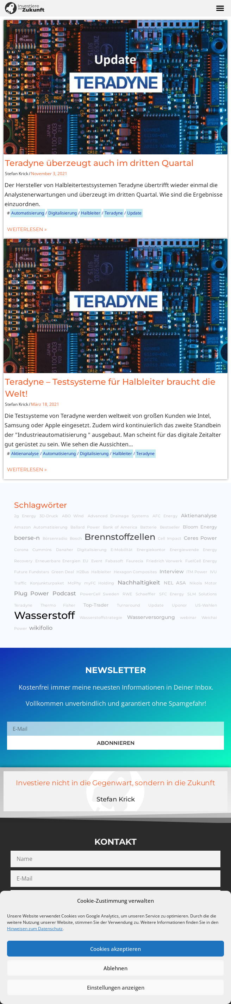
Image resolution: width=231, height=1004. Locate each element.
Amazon (22, 527)
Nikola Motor (203, 583)
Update (134, 213)
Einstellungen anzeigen (115, 987)
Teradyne (114, 213)
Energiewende (184, 550)
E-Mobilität (122, 550)
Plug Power (31, 593)
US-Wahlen (206, 605)
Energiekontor (151, 550)
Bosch (76, 538)
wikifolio (40, 627)
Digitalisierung (62, 213)
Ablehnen (115, 968)
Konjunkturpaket (47, 583)
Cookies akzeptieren (115, 948)
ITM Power (197, 572)
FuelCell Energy (201, 561)
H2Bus (82, 572)
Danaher (64, 550)
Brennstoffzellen (120, 537)
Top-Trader (95, 605)
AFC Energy (164, 516)
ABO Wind (73, 516)
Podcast (64, 593)
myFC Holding (99, 583)
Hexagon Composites (135, 572)
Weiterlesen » (27, 229)
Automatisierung (27, 213)
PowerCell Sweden (99, 594)
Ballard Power (85, 527)
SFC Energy (171, 594)
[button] (220, 8)
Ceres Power (200, 538)
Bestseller (170, 527)
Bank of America (120, 527)
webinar (188, 617)
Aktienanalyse (25, 453)
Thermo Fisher (57, 605)
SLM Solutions (202, 594)
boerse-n (27, 537)
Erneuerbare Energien (57, 561)
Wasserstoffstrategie (101, 617)
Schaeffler (146, 594)
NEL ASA (175, 583)
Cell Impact (169, 538)
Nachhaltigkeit (139, 582)
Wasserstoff (44, 615)
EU (85, 561)
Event (96, 561)
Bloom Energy (200, 527)
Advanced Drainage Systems (118, 516)
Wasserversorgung (151, 617)
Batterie (148, 527)
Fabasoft (114, 561)
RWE (127, 594)
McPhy (74, 583)
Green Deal (62, 572)
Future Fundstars (31, 572)
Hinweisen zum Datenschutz (35, 929)
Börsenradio (55, 538)
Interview (172, 571)
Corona (21, 550)
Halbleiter (90, 213)
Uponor (179, 605)
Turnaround (128, 605)
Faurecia (134, 561)
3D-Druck (48, 516)
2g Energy (25, 516)
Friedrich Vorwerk (164, 561)
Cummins (42, 550)
